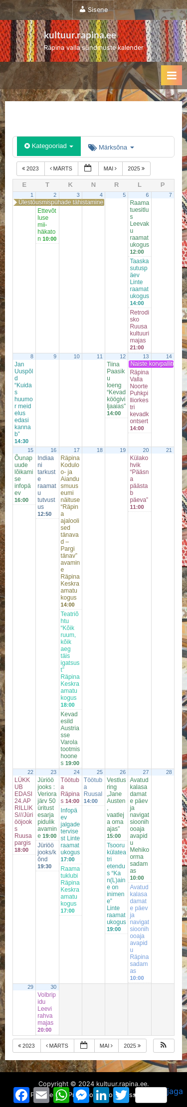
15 (30, 450)
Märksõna (111, 147)
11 (100, 356)
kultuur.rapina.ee (80, 34)
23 (53, 772)
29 (30, 987)
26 (123, 772)
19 (123, 450)
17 (77, 450)
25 (100, 772)
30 (53, 987)
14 (169, 356)
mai (111, 168)
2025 (137, 168)
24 (77, 772)
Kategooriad (48, 146)
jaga (159, 1094)
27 (146, 772)
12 (123, 356)
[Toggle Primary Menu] (171, 75)
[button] (164, 1046)
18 (100, 450)
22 (30, 772)
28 (169, 772)
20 (146, 450)
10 (77, 356)
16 (53, 450)
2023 (31, 168)
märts (62, 168)
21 (169, 450)
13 (146, 356)
